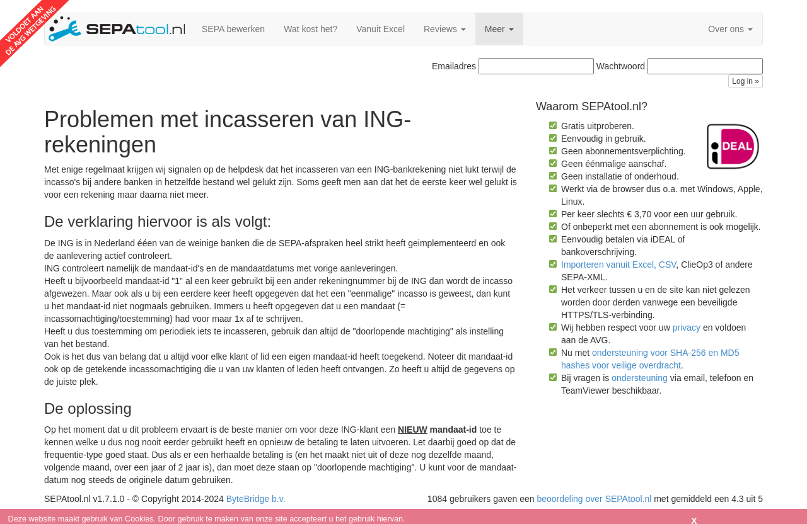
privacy (686, 327)
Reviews (445, 29)
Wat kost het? (310, 29)
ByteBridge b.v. (256, 499)
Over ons (730, 29)
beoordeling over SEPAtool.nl (594, 499)
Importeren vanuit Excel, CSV (618, 264)
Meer (499, 29)
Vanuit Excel (380, 29)
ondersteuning (640, 378)
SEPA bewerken (233, 29)
